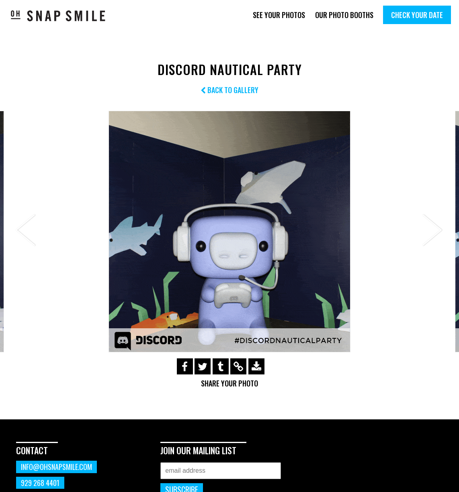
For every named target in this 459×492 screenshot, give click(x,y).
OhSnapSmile (58, 15)
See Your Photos (279, 15)
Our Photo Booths (344, 15)
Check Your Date (417, 15)
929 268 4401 (40, 483)
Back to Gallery (229, 90)
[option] (229, 231)
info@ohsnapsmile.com (56, 467)
